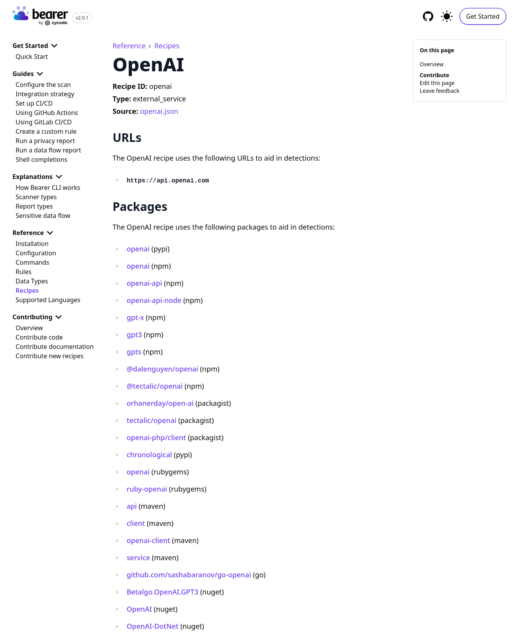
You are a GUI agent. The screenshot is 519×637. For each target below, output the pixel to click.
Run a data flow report (48, 150)
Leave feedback (440, 90)
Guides (29, 73)
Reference (34, 232)
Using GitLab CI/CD (44, 122)
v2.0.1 (82, 17)
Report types (34, 206)
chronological (149, 454)
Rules (24, 271)
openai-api (144, 283)
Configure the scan (43, 84)
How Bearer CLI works (48, 187)
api (131, 506)
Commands (32, 262)
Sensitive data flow (43, 215)
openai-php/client (156, 437)
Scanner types (36, 197)
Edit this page (437, 83)
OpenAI (139, 609)
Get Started (482, 16)
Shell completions (42, 159)
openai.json (159, 111)
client (135, 523)
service (138, 557)
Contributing (38, 317)
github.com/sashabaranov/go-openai (188, 574)
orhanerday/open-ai (160, 403)
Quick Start (32, 56)
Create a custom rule (46, 131)
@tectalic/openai (154, 386)
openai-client (148, 540)
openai (137, 248)
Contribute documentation (55, 346)
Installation (32, 243)
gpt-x (135, 317)
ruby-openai (146, 489)
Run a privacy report (45, 140)
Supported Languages (48, 299)
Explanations (38, 176)
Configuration (36, 253)
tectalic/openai (151, 420)
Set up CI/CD (34, 103)
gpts (133, 351)
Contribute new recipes (50, 356)
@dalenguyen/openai (162, 368)
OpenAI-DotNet (152, 626)
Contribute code (39, 337)
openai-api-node (153, 300)
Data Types (32, 281)
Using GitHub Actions (47, 112)
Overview (29, 328)
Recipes (27, 290)
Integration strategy (45, 94)
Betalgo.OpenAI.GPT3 (162, 591)
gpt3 (134, 334)
